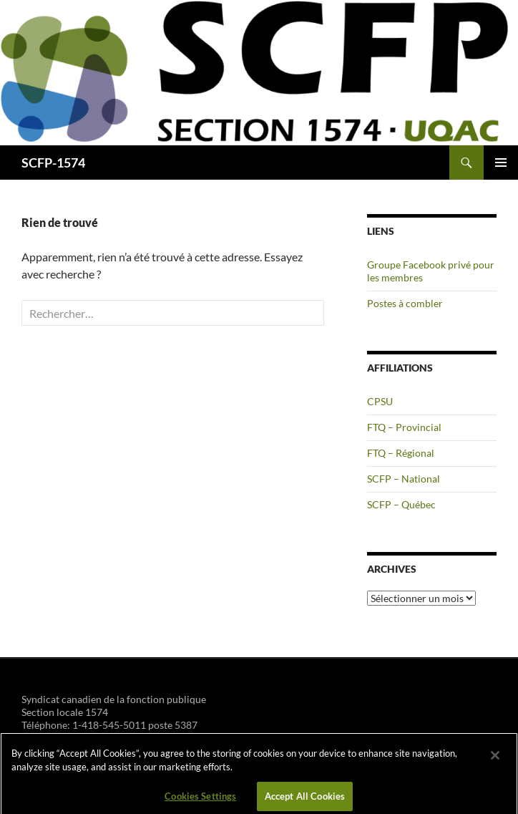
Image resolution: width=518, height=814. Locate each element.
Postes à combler (405, 303)
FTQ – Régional (400, 453)
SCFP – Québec (401, 504)
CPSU (380, 401)
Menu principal (501, 162)
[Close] (495, 759)
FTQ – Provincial (404, 427)
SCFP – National (403, 479)
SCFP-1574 (53, 162)
